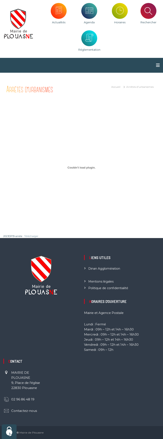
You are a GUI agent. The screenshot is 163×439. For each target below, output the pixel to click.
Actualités (58, 22)
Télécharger (31, 236)
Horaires (119, 22)
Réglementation (89, 49)
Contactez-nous (24, 411)
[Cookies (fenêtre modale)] (9, 431)
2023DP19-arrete (12, 236)
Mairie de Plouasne (32, 432)
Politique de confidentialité (108, 288)
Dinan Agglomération (104, 268)
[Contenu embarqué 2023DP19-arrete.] (81, 167)
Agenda (89, 22)
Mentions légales (101, 281)
